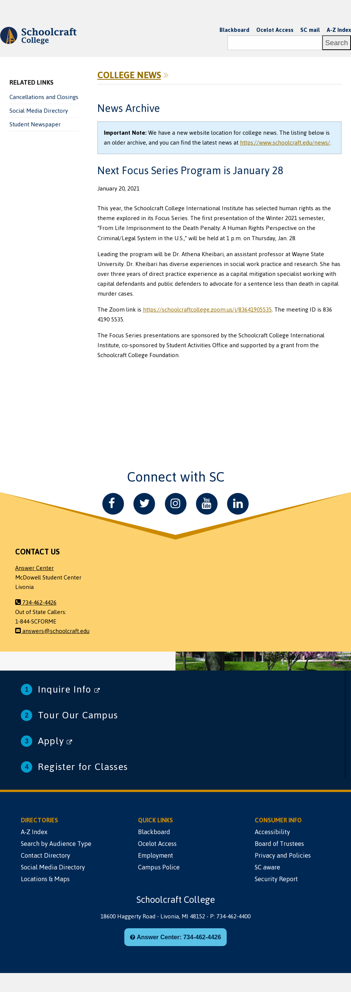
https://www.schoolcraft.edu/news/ (285, 142)
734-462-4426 (35, 602)
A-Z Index (339, 30)
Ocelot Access (274, 30)
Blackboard (234, 30)
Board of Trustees (279, 844)
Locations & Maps (45, 879)
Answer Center (34, 568)
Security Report (276, 879)
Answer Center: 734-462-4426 (175, 937)
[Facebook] (113, 504)
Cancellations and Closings (43, 97)
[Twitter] (144, 504)
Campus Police (159, 867)
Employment (155, 855)
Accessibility (272, 832)
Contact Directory (45, 855)
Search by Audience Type (56, 844)
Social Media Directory (38, 111)
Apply (55, 741)
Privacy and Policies (283, 855)
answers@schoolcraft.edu (52, 631)
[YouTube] (207, 504)
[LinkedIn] (238, 504)
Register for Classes (83, 766)
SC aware (267, 867)
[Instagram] (175, 504)
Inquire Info (69, 689)
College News (129, 75)
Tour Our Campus (78, 715)
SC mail (310, 30)
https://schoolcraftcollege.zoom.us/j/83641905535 (207, 309)
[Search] (274, 42)
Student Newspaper (35, 124)
